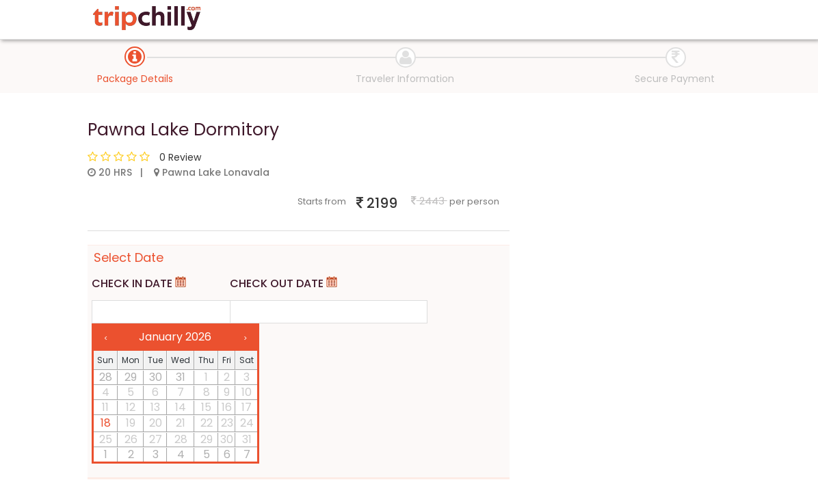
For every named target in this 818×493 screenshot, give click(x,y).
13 (155, 407)
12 (130, 407)
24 (247, 423)
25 (105, 440)
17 (246, 407)
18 (106, 423)
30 (155, 377)
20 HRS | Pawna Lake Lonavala (178, 172)
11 (105, 407)
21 (180, 423)
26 (130, 440)
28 (105, 377)
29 (130, 377)
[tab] (134, 56)
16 (227, 407)
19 (130, 423)
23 (227, 423)
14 (180, 407)
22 (206, 423)
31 (180, 377)
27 (155, 440)
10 (246, 392)
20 (155, 423)
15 (206, 407)
